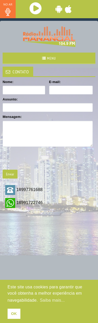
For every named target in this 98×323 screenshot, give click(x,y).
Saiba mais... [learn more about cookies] (52, 300)
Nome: (8, 82)
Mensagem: (12, 117)
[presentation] (42, 158)
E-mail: (55, 82)
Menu (49, 58)
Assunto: (10, 99)
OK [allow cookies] (14, 314)
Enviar (10, 174)
